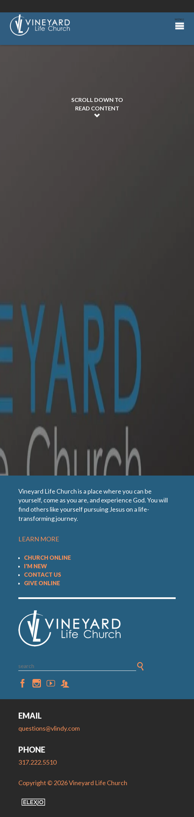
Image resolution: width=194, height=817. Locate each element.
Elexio (33, 802)
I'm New (35, 566)
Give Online (42, 583)
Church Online (47, 557)
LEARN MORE (38, 539)
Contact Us (42, 574)
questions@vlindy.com (49, 728)
